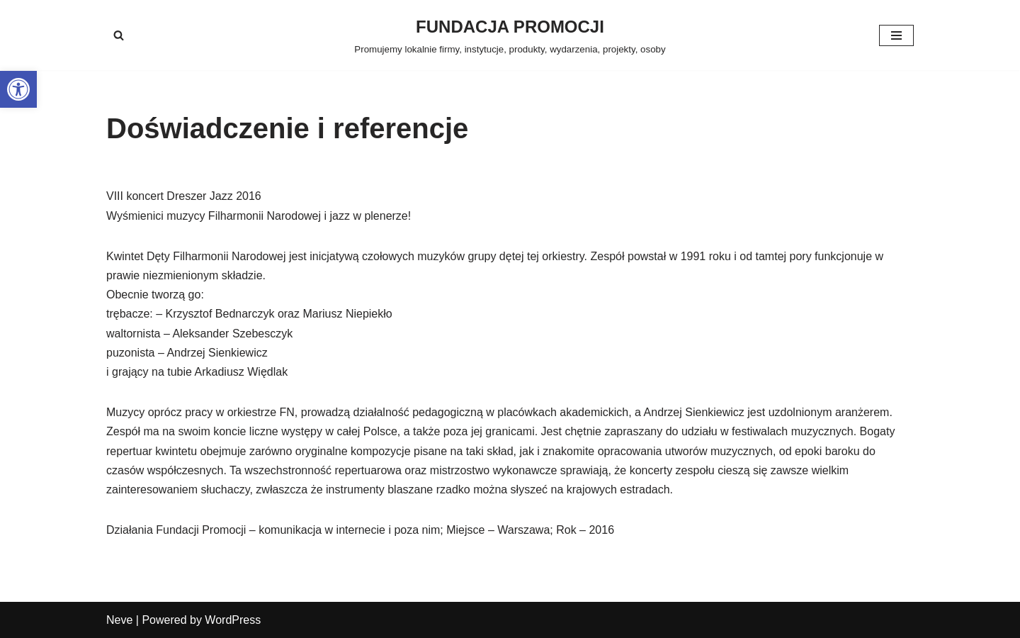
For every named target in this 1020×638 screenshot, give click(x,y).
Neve (119, 620)
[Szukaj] (118, 35)
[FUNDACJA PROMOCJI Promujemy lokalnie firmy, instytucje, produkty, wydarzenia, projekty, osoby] (509, 35)
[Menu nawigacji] (896, 35)
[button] (18, 89)
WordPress (233, 620)
